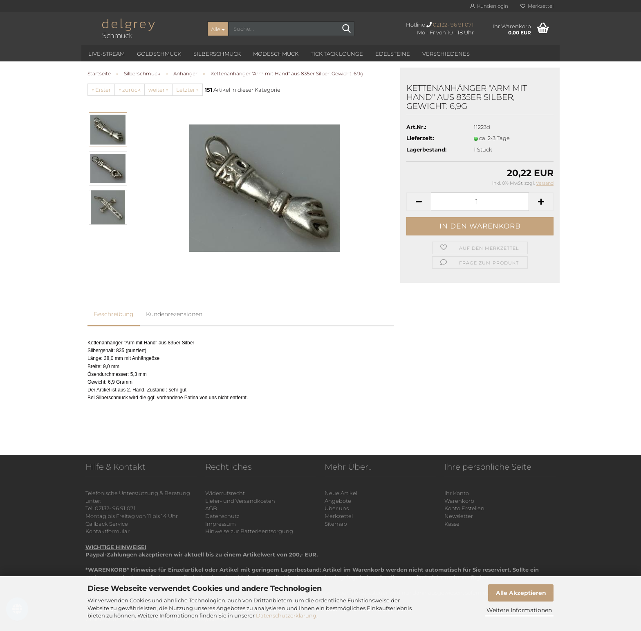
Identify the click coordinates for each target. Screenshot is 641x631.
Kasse (451, 523)
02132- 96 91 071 (453, 24)
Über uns (337, 508)
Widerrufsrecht (225, 493)
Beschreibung (114, 314)
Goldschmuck (159, 53)
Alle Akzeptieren (521, 593)
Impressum (220, 523)
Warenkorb (459, 501)
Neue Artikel (341, 493)
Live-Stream (106, 53)
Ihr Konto (456, 493)
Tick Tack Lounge (337, 53)
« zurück (130, 89)
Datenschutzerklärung (286, 615)
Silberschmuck (217, 53)
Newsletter (458, 516)
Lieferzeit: (420, 138)
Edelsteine (392, 53)
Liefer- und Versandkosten (240, 501)
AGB (211, 508)
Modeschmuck (275, 53)
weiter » (158, 89)
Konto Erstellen (464, 508)
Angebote (338, 501)
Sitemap (336, 523)
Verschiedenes (446, 53)
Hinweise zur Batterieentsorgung (249, 531)
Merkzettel (537, 6)
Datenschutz (222, 516)
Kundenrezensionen (174, 314)
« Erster (101, 89)
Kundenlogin (489, 6)
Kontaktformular (107, 531)
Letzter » (187, 89)
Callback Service (106, 523)
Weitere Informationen (519, 610)
